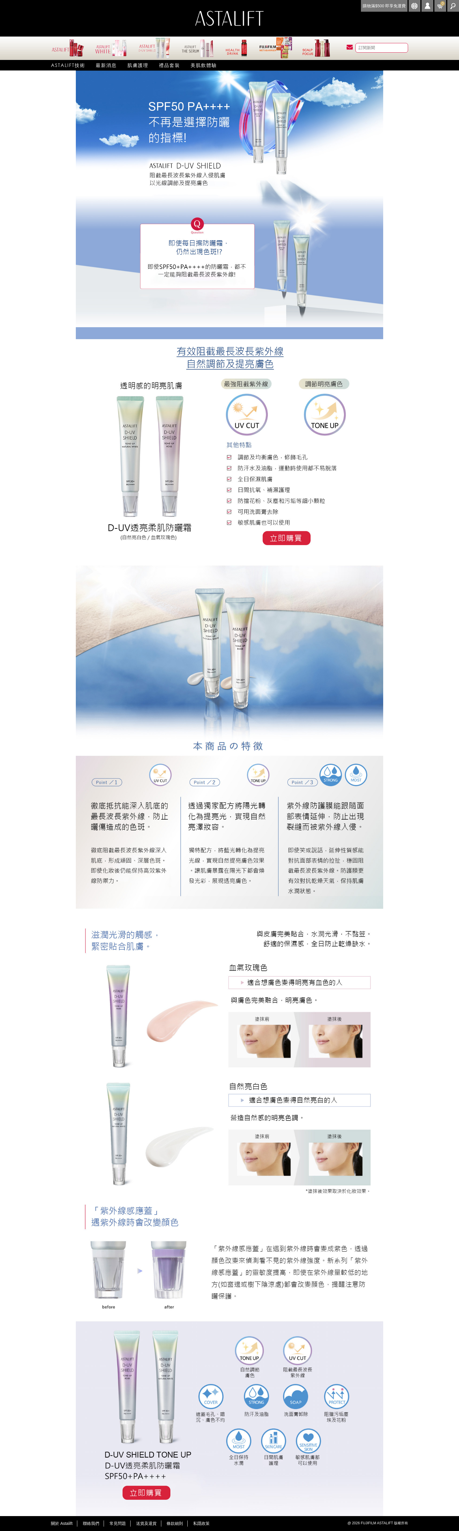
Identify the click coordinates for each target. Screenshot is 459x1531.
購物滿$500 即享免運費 (384, 6)
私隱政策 (201, 1523)
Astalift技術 (68, 65)
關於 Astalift (62, 1523)
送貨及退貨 (146, 1523)
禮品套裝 (169, 65)
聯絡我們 (91, 1523)
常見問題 (117, 1523)
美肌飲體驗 (204, 65)
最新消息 (106, 65)
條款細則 (175, 1523)
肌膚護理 (137, 65)
